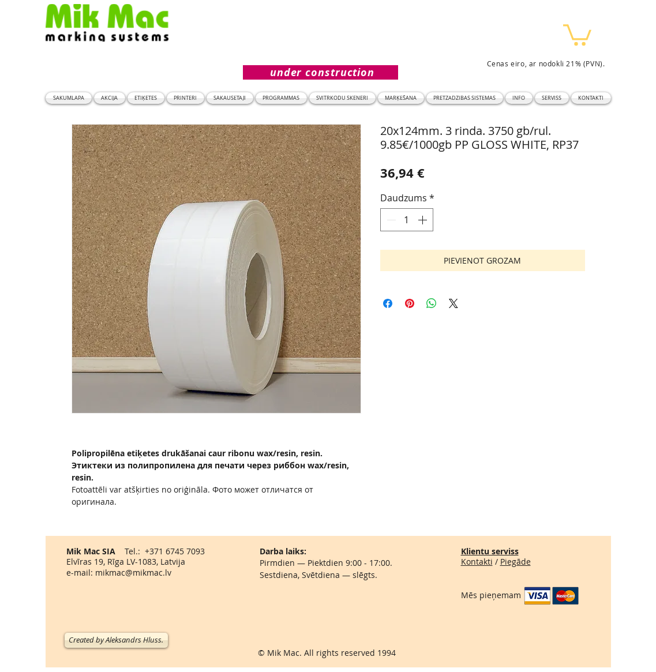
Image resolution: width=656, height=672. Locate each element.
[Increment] (423, 220)
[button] (577, 34)
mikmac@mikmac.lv (133, 572)
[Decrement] (390, 220)
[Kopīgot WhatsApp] (431, 303)
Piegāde (515, 561)
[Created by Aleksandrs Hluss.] (116, 640)
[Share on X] (453, 303)
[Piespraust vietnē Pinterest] (410, 303)
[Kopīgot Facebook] (388, 303)
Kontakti (477, 561)
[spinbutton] (406, 220)
